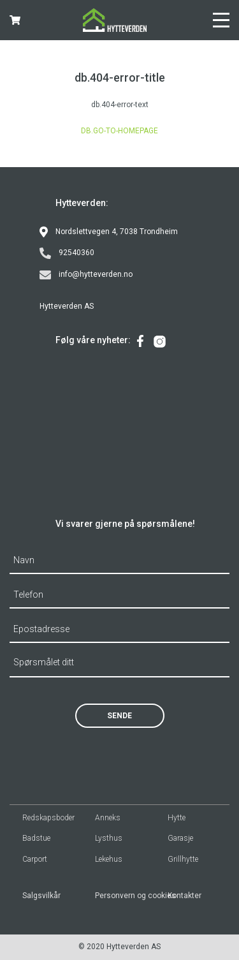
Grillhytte (183, 859)
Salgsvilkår (41, 895)
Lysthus (108, 838)
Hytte (176, 817)
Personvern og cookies (125, 895)
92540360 (67, 253)
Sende (119, 715)
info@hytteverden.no (86, 275)
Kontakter (184, 895)
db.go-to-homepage (119, 130)
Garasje (180, 838)
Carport (34, 859)
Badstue (36, 838)
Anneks (107, 817)
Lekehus (108, 859)
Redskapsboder (48, 817)
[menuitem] (140, 341)
